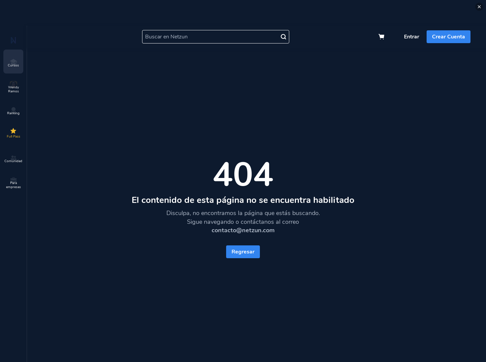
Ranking (13, 111)
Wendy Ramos (13, 87)
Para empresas (13, 183)
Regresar (243, 251)
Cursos (13, 63)
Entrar (411, 36)
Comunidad (13, 159)
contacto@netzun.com (243, 230)
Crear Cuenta (448, 36)
